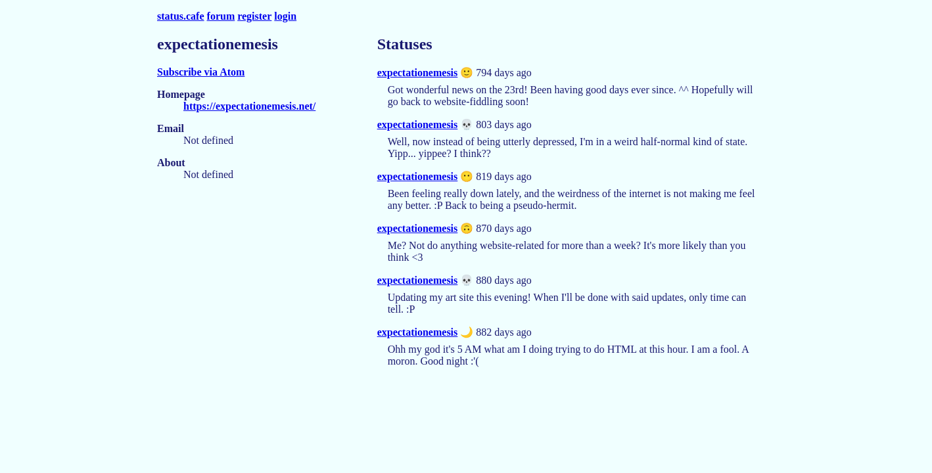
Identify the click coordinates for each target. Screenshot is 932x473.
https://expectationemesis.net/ (249, 106)
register (254, 16)
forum (221, 16)
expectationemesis (417, 72)
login (285, 16)
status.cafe (180, 16)
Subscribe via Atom (201, 72)
